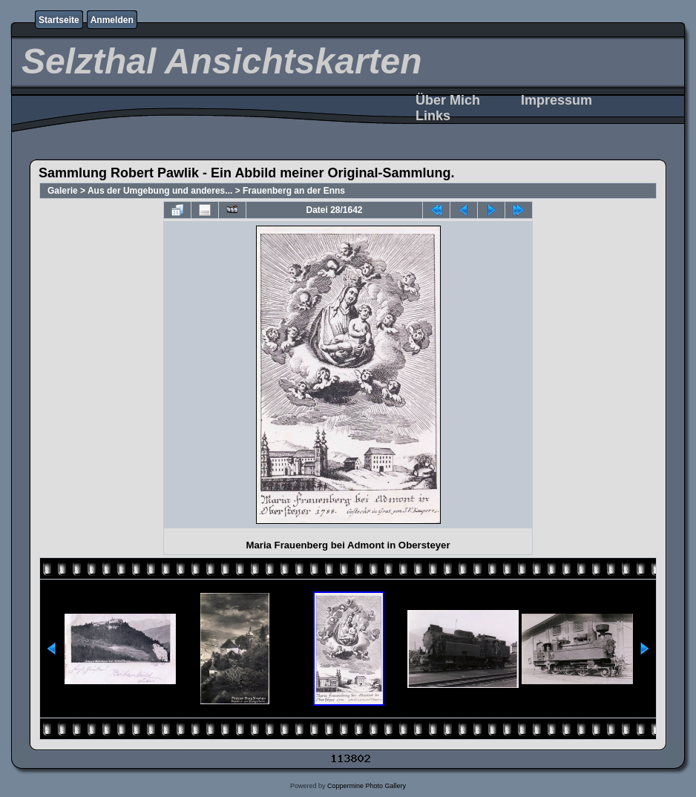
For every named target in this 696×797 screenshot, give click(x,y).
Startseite (59, 20)
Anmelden (112, 20)
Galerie (62, 191)
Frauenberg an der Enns (294, 191)
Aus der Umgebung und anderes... (160, 191)
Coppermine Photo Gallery (366, 786)
